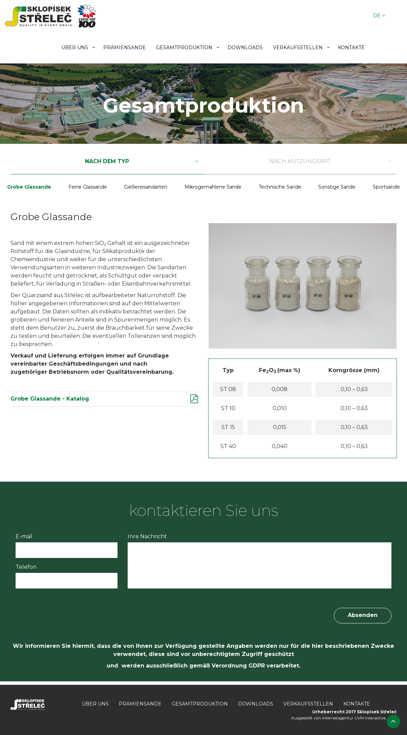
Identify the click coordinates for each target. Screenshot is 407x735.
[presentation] (67, 610)
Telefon (26, 567)
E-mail (24, 536)
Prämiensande (124, 47)
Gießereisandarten (145, 187)
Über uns (74, 47)
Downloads (245, 47)
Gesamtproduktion (184, 47)
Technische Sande (280, 187)
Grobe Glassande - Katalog (49, 398)
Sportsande (386, 187)
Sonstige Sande (337, 187)
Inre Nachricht (147, 536)
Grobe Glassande (29, 187)
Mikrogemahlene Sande (213, 187)
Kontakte (351, 47)
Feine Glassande (87, 187)
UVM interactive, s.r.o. (376, 717)
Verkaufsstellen (298, 47)
